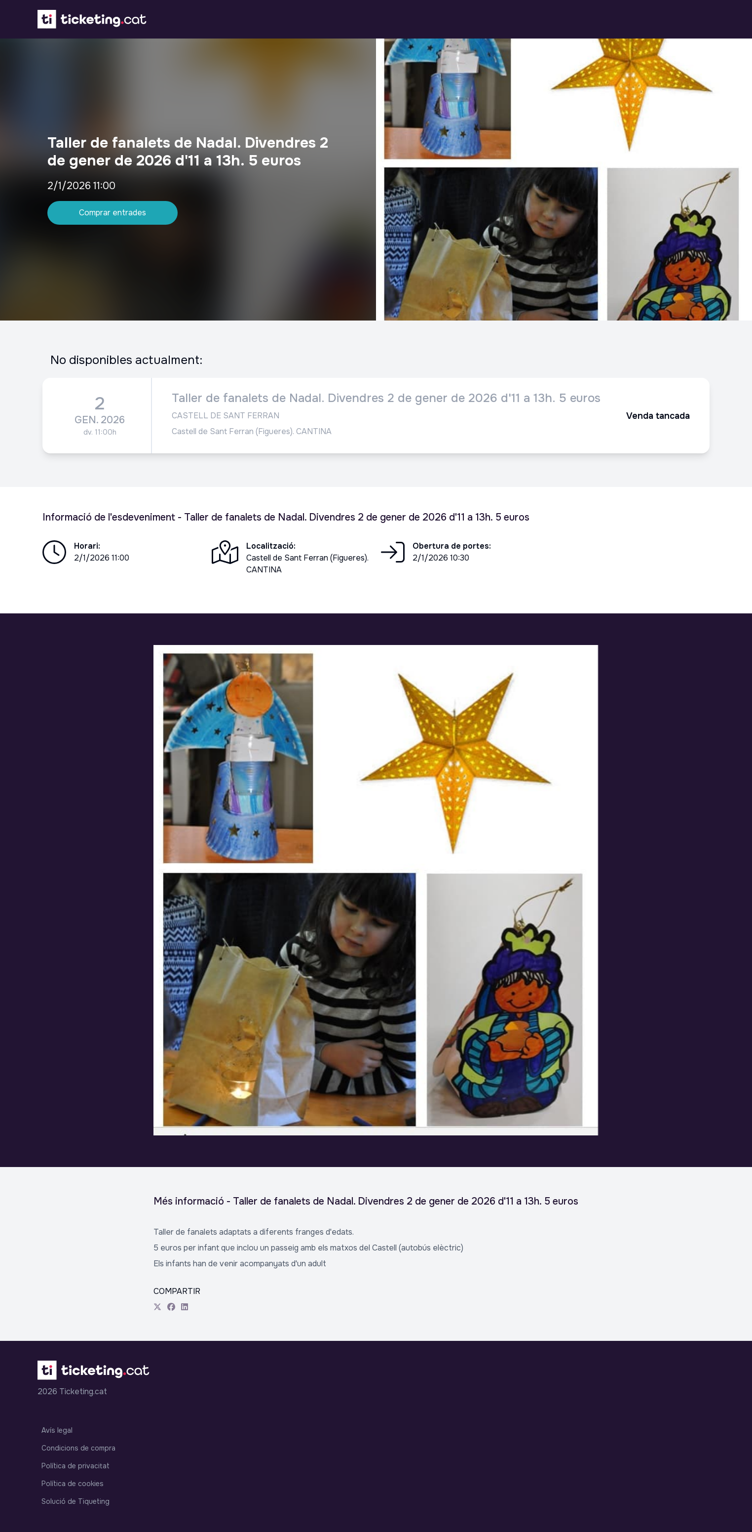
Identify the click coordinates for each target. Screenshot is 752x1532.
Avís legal (57, 1430)
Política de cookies (72, 1483)
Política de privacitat (75, 1465)
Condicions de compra (78, 1448)
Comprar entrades (112, 212)
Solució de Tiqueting (75, 1501)
